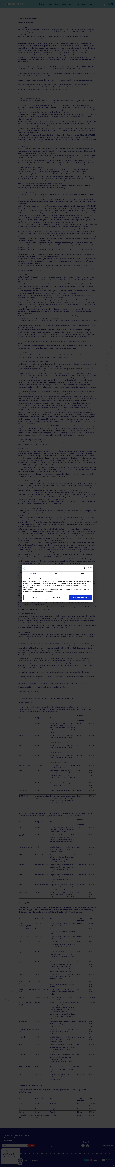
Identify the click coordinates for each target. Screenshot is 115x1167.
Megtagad (34, 597)
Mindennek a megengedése (80, 597)
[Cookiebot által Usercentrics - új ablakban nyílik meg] (85, 568)
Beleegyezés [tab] (33, 573)
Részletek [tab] (57, 573)
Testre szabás (57, 597)
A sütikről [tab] (81, 573)
